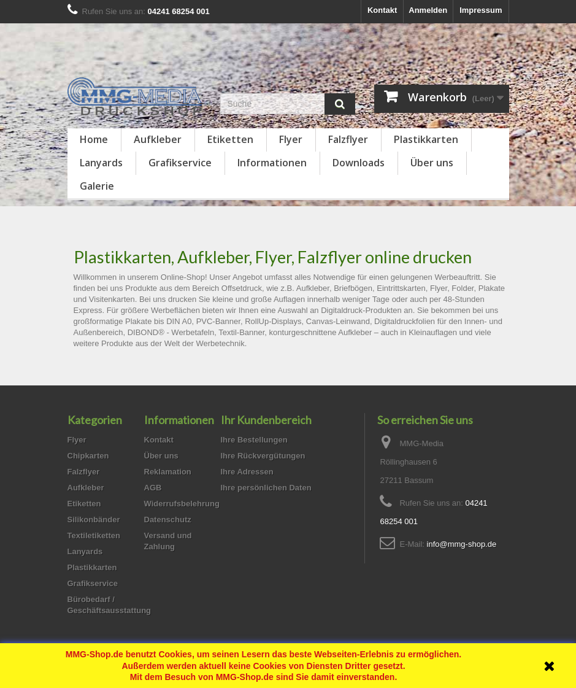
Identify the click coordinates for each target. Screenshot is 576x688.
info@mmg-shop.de (462, 544)
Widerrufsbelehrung (182, 503)
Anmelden (428, 10)
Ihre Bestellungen (254, 439)
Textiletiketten (93, 535)
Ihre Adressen (247, 471)
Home (94, 139)
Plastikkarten (426, 139)
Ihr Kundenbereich (266, 420)
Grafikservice (180, 162)
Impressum (480, 10)
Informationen (272, 162)
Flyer (290, 139)
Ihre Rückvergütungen (263, 455)
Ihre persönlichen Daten (266, 487)
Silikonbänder (93, 519)
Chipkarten (88, 455)
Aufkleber (158, 139)
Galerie (97, 186)
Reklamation (167, 471)
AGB (153, 487)
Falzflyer (348, 139)
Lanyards (101, 162)
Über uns (431, 162)
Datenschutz (167, 519)
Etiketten (230, 139)
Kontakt (382, 10)
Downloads (358, 162)
